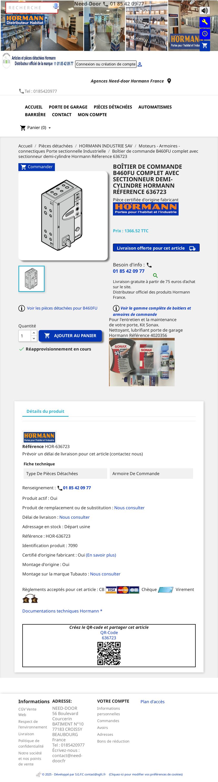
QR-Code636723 (109, 635)
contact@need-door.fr (67, 758)
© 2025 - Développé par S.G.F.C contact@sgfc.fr (71, 774)
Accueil (34, 107)
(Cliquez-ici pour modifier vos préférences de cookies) (145, 774)
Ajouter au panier (70, 335)
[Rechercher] (32, 7)
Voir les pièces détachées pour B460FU (62, 308)
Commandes (108, 720)
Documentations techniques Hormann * (62, 611)
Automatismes (155, 107)
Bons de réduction (113, 741)
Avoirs (102, 727)
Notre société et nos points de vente (30, 758)
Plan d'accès (153, 701)
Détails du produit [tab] (45, 411)
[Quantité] (24, 336)
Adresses (105, 734)
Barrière (35, 114)
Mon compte (92, 114)
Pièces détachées (113, 107)
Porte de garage (68, 107)
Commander (36, 167)
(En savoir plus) (101, 555)
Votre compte (113, 701)
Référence (33, 446)
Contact (61, 114)
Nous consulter (129, 508)
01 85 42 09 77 (127, 3)
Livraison (26, 733)
